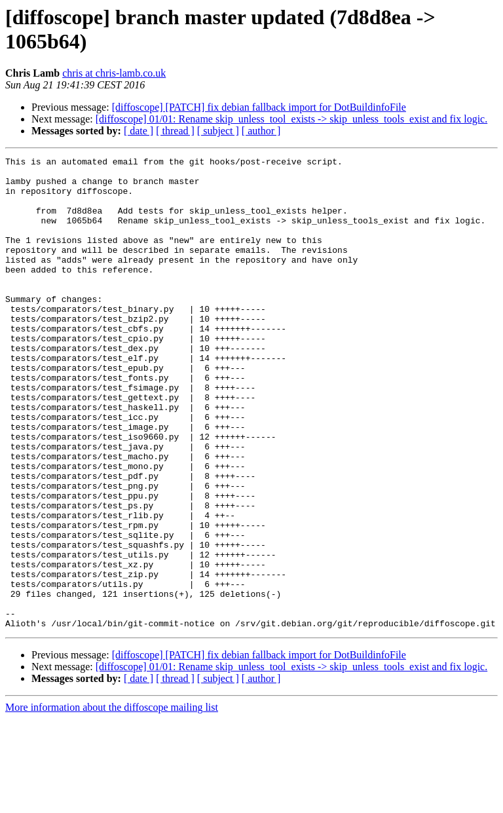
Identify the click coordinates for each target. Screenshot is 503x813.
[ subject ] (218, 130)
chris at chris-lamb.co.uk (114, 73)
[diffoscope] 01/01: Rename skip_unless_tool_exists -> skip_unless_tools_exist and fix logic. (291, 118)
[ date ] (138, 130)
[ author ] (261, 130)
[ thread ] (175, 130)
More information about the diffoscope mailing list (111, 801)
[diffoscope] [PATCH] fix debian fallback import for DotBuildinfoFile (259, 107)
